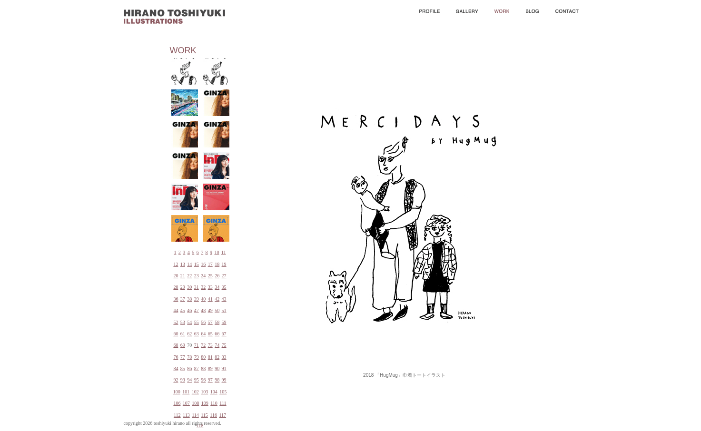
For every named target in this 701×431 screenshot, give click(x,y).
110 (213, 403)
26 (217, 275)
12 (175, 264)
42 (217, 299)
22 (189, 275)
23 (196, 275)
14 (189, 264)
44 (175, 310)
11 (223, 252)
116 (213, 415)
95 (196, 379)
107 (186, 403)
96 (203, 379)
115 (204, 415)
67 (224, 333)
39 (196, 299)
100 (176, 391)
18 (217, 264)
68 (175, 345)
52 (175, 322)
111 (222, 403)
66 (217, 333)
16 (203, 264)
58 (217, 322)
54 (189, 322)
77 (182, 357)
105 (223, 391)
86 (189, 368)
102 (195, 391)
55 (196, 322)
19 (224, 264)
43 (224, 299)
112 (177, 415)
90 (217, 368)
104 (213, 391)
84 (175, 368)
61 (182, 333)
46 (189, 310)
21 (182, 275)
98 (217, 379)
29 (182, 287)
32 (203, 287)
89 (210, 368)
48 (203, 310)
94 (189, 379)
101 (185, 391)
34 (217, 287)
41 (210, 299)
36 (175, 299)
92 (175, 379)
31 (196, 287)
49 (210, 310)
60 (175, 333)
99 (224, 379)
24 (203, 275)
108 (195, 403)
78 (189, 357)
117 (222, 415)
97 (210, 379)
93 (182, 379)
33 (210, 287)
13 (182, 264)
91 (224, 368)
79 (196, 357)
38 (189, 299)
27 (224, 275)
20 (175, 275)
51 (224, 310)
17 (210, 264)
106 (176, 403)
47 (196, 310)
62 (189, 333)
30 (189, 287)
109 (204, 403)
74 (217, 345)
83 (224, 357)
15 (196, 264)
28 (175, 287)
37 (182, 299)
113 (186, 415)
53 (182, 322)
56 (203, 322)
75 (224, 345)
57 (210, 322)
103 (204, 391)
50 (217, 310)
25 (210, 275)
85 (182, 368)
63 (196, 333)
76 (175, 357)
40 (203, 299)
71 (196, 345)
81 (210, 357)
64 (203, 333)
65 (210, 333)
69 (182, 345)
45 (182, 310)
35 (224, 287)
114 (195, 415)
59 (224, 322)
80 (203, 357)
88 (203, 368)
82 (217, 357)
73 (210, 345)
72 (203, 345)
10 (216, 252)
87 (196, 368)
